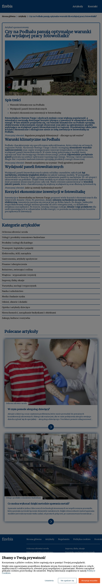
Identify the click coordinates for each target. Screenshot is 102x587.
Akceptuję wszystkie (89, 581)
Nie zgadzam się (67, 581)
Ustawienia (49, 581)
